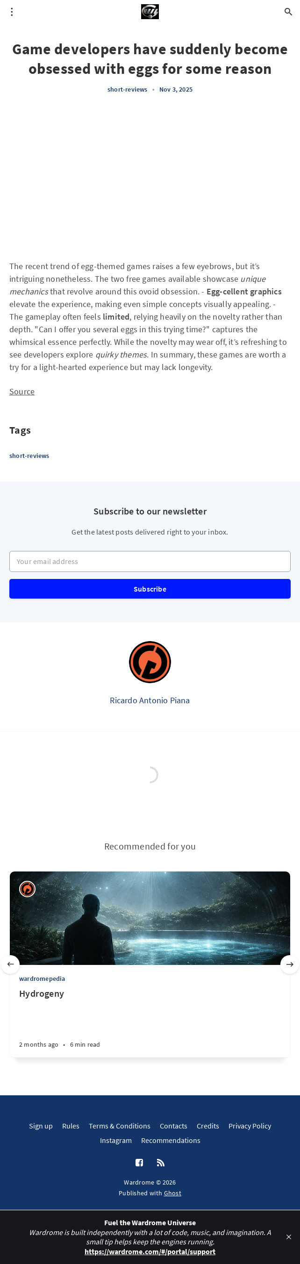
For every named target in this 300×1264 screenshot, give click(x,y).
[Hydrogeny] (150, 1022)
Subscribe (150, 588)
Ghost (173, 1193)
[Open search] (288, 11)
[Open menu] (11, 11)
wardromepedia (42, 978)
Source (22, 391)
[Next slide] (289, 964)
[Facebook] (139, 1163)
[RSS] (160, 1163)
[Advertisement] (150, 177)
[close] (288, 1236)
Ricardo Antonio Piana (150, 700)
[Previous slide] (10, 964)
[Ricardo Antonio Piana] (150, 662)
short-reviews (127, 89)
